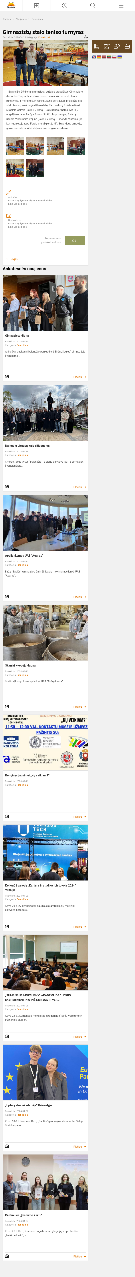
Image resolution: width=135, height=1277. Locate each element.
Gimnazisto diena (17, 335)
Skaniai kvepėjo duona (20, 665)
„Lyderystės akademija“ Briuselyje (28, 1105)
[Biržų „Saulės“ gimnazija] (11, 5)
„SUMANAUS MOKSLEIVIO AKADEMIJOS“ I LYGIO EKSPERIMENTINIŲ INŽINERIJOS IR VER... (38, 998)
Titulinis (7, 19)
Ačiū (75, 241)
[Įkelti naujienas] (37, 5)
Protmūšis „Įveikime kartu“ (23, 1215)
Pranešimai (37, 19)
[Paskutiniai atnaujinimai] (65, 5)
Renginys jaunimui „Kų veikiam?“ (27, 775)
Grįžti (14, 259)
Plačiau (78, 377)
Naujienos (21, 19)
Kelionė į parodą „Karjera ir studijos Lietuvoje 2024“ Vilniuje (40, 888)
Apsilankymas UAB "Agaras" (24, 555)
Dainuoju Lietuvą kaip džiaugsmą (27, 445)
